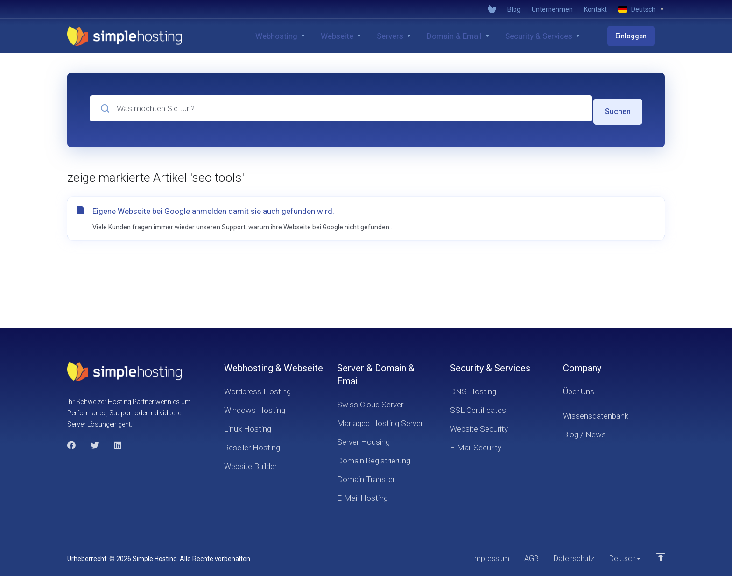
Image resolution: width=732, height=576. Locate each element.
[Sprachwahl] (624, 558)
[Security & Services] (563, 36)
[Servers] (414, 36)
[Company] (552, 9)
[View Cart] (492, 9)
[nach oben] (660, 556)
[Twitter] (94, 444)
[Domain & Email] (478, 36)
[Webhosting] (300, 36)
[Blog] (514, 9)
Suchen (617, 108)
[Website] (361, 36)
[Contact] (595, 9)
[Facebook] (71, 444)
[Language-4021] (638, 9)
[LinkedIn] (118, 444)
